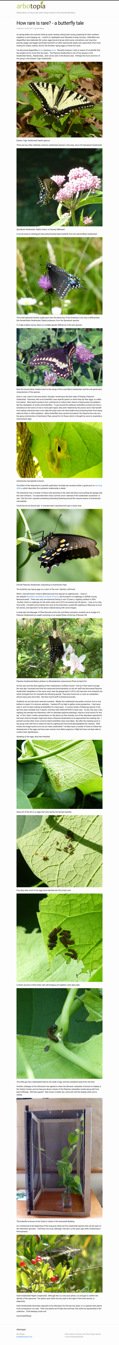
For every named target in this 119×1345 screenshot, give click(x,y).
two (41, 50)
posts (53, 50)
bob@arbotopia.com (24, 1337)
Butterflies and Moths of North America (42, 597)
